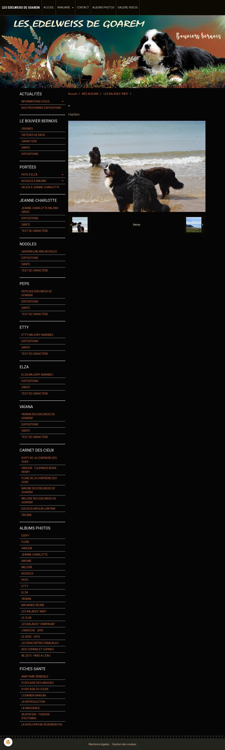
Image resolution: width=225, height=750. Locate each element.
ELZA (24, 592)
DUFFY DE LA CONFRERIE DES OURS (39, 459)
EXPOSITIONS (29, 153)
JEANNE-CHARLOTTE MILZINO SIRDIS (39, 210)
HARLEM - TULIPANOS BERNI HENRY (38, 470)
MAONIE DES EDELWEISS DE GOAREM (38, 490)
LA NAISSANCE (30, 708)
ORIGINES (27, 128)
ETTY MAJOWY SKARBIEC (37, 334)
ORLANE (26, 514)
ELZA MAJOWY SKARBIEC (37, 374)
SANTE (25, 147)
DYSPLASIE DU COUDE (35, 689)
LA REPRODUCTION (33, 701)
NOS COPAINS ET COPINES (37, 649)
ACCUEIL (49, 7)
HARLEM (26, 548)
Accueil (72, 93)
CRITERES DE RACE (33, 134)
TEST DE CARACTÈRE (34, 230)
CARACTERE (29, 141)
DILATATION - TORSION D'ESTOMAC (35, 716)
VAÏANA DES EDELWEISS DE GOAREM (38, 416)
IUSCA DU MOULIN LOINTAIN (38, 508)
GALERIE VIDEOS (128, 7)
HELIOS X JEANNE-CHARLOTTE (40, 187)
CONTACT (83, 7)
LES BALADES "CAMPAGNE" (38, 624)
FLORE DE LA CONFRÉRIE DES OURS (39, 480)
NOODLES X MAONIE (33, 180)
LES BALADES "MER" (116, 93)
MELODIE (26, 567)
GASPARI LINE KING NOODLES (39, 251)
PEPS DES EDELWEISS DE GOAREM (36, 293)
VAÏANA (26, 598)
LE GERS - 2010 (30, 636)
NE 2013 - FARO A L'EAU (35, 655)
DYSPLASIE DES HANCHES (37, 682)
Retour (136, 224)
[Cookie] (8, 742)
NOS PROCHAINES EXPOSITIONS (41, 107)
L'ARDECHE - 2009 (32, 630)
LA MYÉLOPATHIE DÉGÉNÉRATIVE (41, 724)
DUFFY (25, 535)
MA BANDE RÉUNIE (32, 605)
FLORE (25, 541)
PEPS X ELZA (29, 174)
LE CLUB (26, 617)
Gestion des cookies (124, 744)
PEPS (24, 579)
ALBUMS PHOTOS (103, 7)
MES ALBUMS (90, 93)
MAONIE (26, 560)
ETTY (24, 586)
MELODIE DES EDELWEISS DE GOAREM (38, 500)
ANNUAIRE (64, 7)
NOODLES (27, 573)
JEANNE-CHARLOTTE (34, 554)
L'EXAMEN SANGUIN (33, 695)
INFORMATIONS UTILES (35, 101)
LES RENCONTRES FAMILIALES (40, 643)
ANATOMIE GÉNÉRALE (34, 676)
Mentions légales (99, 744)
